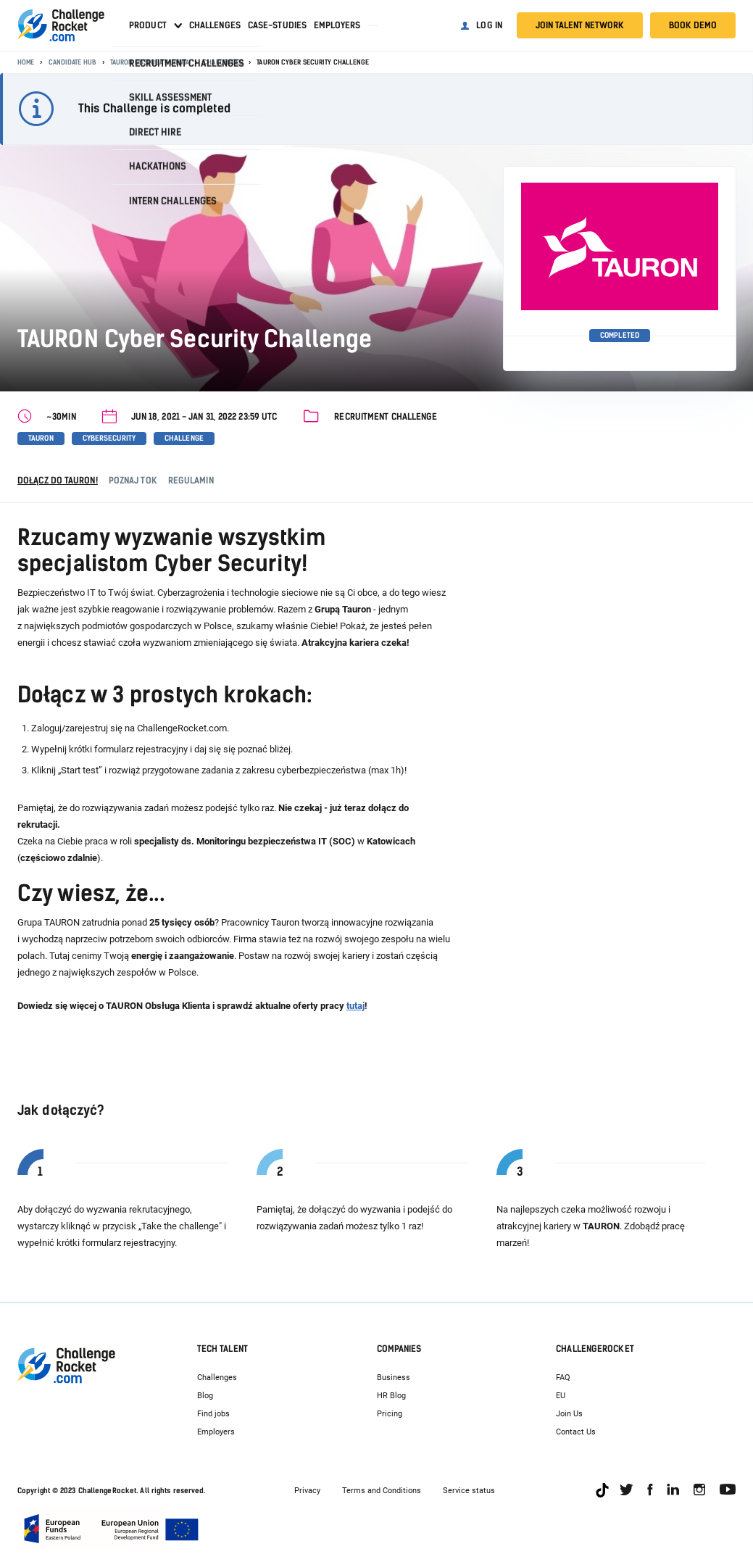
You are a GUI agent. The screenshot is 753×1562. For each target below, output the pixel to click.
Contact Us (576, 1432)
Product (148, 25)
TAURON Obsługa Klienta (149, 62)
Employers (337, 25)
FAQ (563, 1377)
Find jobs (213, 1413)
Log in (489, 25)
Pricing (389, 1413)
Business (393, 1377)
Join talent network (580, 25)
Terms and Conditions (381, 1490)
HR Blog (391, 1395)
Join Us (569, 1413)
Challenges (215, 25)
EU (560, 1395)
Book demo (693, 25)
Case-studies (277, 25)
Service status (469, 1490)
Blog (205, 1395)
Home (25, 62)
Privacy (307, 1490)
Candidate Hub (72, 62)
